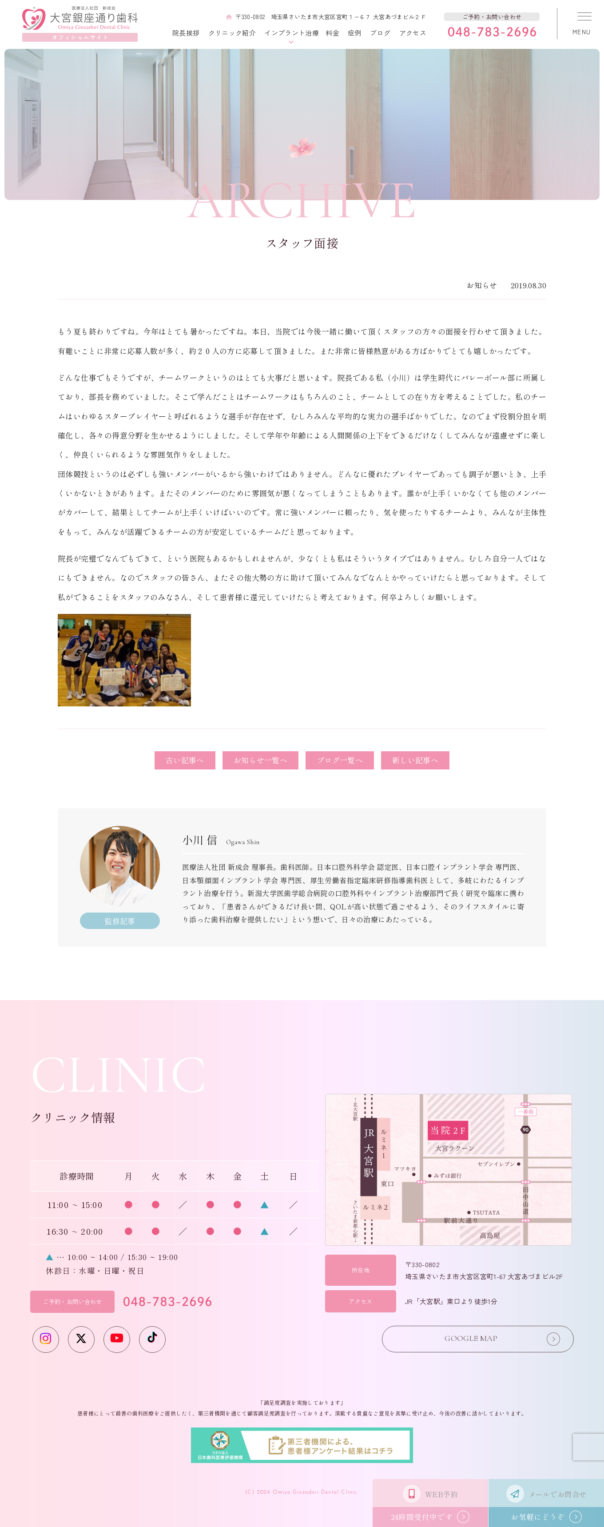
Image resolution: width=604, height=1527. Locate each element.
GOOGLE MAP (498, 1339)
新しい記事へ (415, 759)
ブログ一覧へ (340, 759)
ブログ (380, 32)
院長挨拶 (185, 32)
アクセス (412, 32)
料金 (332, 32)
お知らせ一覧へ (260, 759)
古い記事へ (185, 759)
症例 (355, 32)
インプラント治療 (291, 32)
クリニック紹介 (232, 32)
